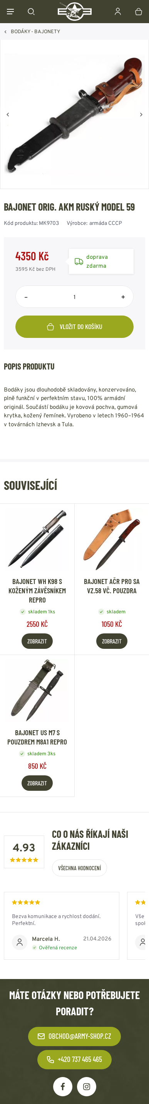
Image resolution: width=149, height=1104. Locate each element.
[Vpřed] (141, 114)
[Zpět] (7, 114)
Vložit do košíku (74, 326)
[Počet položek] (74, 296)
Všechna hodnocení (79, 867)
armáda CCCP (105, 223)
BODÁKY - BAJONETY (35, 31)
